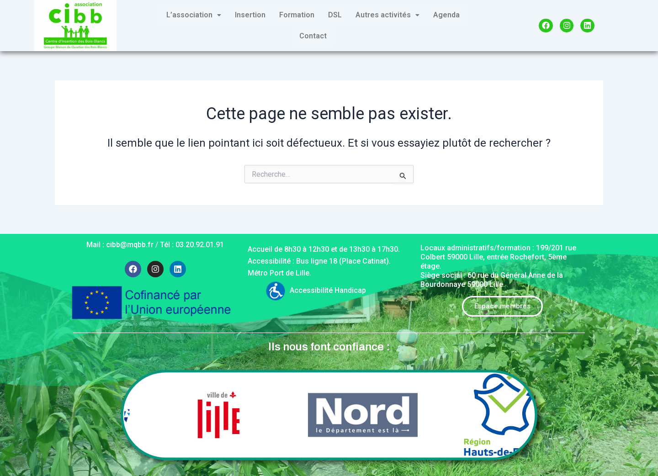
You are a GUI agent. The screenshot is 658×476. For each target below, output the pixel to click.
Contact (313, 36)
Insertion (250, 15)
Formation (296, 15)
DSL (335, 15)
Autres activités (387, 15)
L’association (193, 15)
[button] (193, 15)
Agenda (446, 15)
